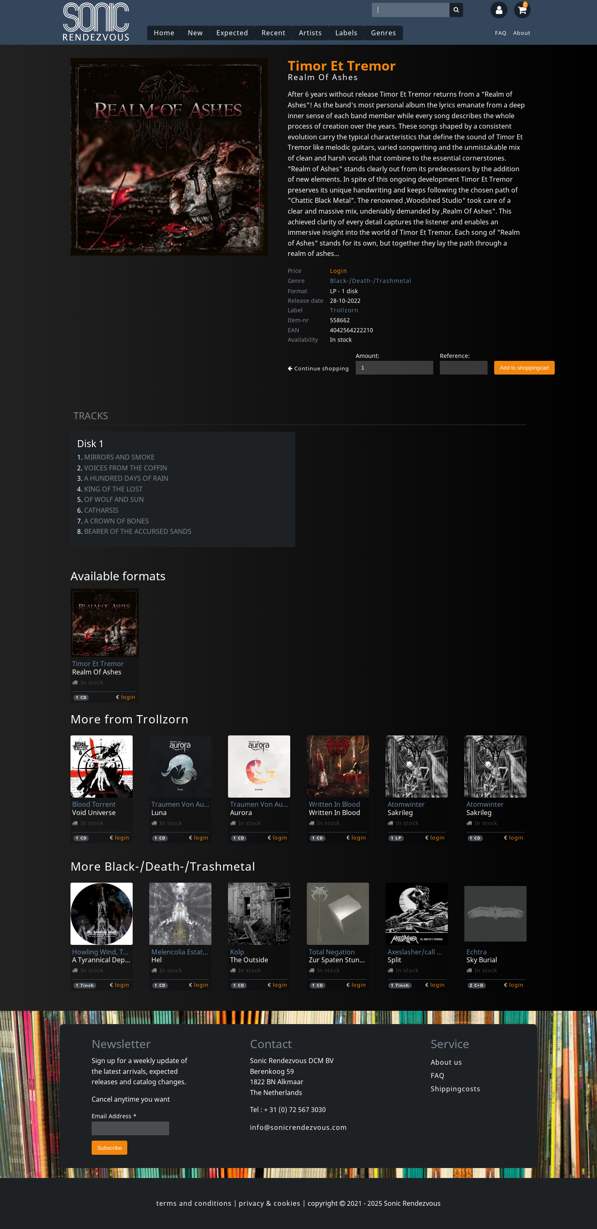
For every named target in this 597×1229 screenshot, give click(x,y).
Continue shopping (318, 368)
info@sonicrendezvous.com (298, 1127)
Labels (346, 32)
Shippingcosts (456, 1088)
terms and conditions (194, 1203)
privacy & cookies (270, 1203)
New (195, 32)
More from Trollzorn (129, 719)
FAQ (501, 33)
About (522, 33)
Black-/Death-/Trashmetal (371, 281)
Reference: (455, 356)
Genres (383, 32)
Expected (232, 32)
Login (338, 271)
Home (164, 32)
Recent (274, 32)
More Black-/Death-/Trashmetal (162, 866)
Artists (310, 32)
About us (446, 1062)
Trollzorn (344, 310)
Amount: (367, 356)
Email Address (114, 1116)
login (128, 697)
